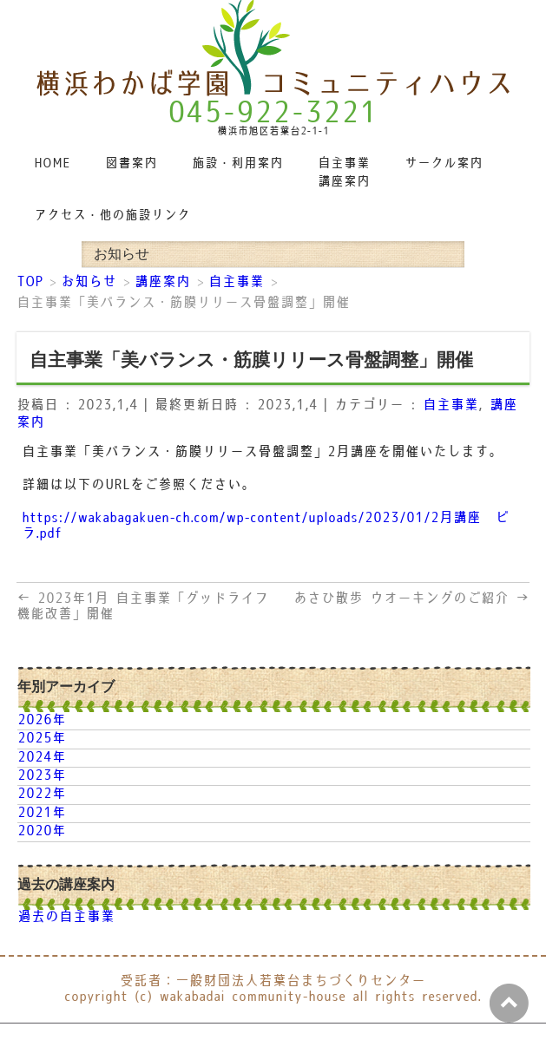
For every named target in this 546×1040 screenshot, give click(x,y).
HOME (52, 163)
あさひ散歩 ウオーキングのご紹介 (411, 599)
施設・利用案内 (237, 163)
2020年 (41, 831)
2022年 (41, 794)
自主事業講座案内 (344, 172)
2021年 (41, 813)
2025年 (41, 738)
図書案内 (131, 163)
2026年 (41, 720)
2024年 (41, 757)
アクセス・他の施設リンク (112, 215)
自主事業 (450, 405)
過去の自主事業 (66, 917)
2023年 (41, 776)
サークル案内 (444, 163)
